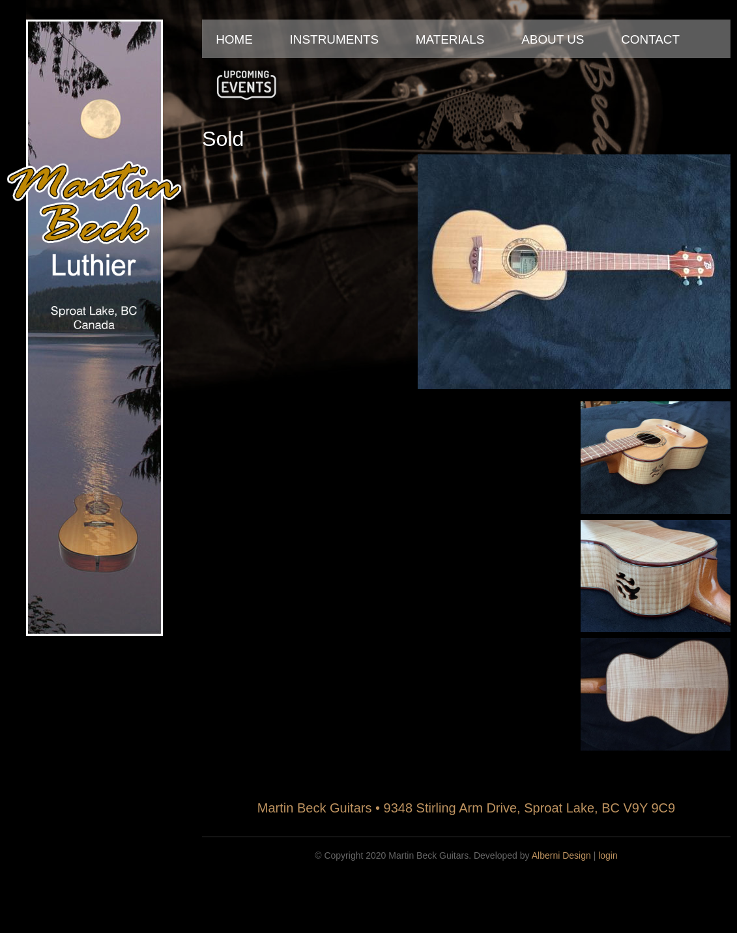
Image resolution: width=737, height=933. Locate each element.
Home (234, 39)
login (608, 855)
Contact (650, 39)
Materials (450, 39)
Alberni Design (561, 855)
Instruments (334, 39)
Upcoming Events (246, 84)
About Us (552, 39)
